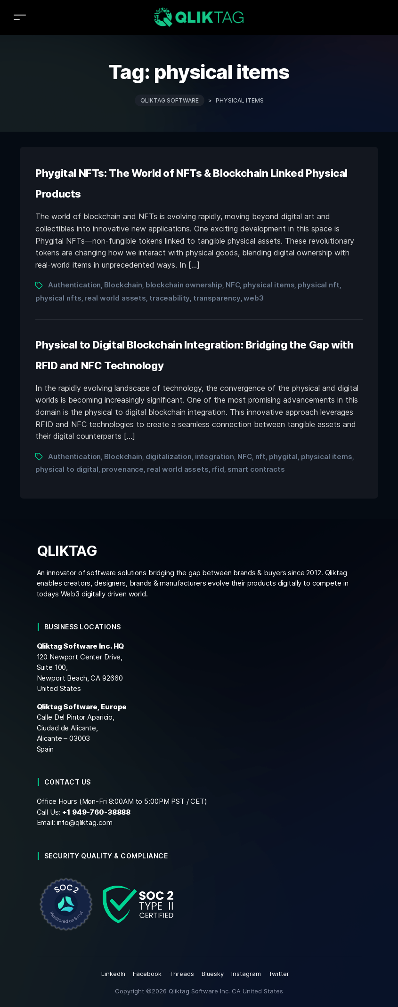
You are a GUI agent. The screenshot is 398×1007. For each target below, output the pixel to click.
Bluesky (213, 973)
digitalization (169, 456)
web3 (253, 297)
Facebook (147, 973)
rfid (218, 469)
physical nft (318, 284)
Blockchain (123, 284)
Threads (181, 973)
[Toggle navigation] (20, 17)
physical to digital (66, 469)
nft (260, 456)
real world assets (115, 297)
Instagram (246, 973)
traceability (169, 297)
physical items (268, 284)
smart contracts (256, 469)
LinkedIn (113, 973)
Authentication (74, 284)
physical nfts (58, 297)
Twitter (279, 973)
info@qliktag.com (85, 822)
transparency (216, 297)
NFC (233, 284)
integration (215, 456)
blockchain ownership (184, 284)
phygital (283, 456)
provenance (123, 469)
